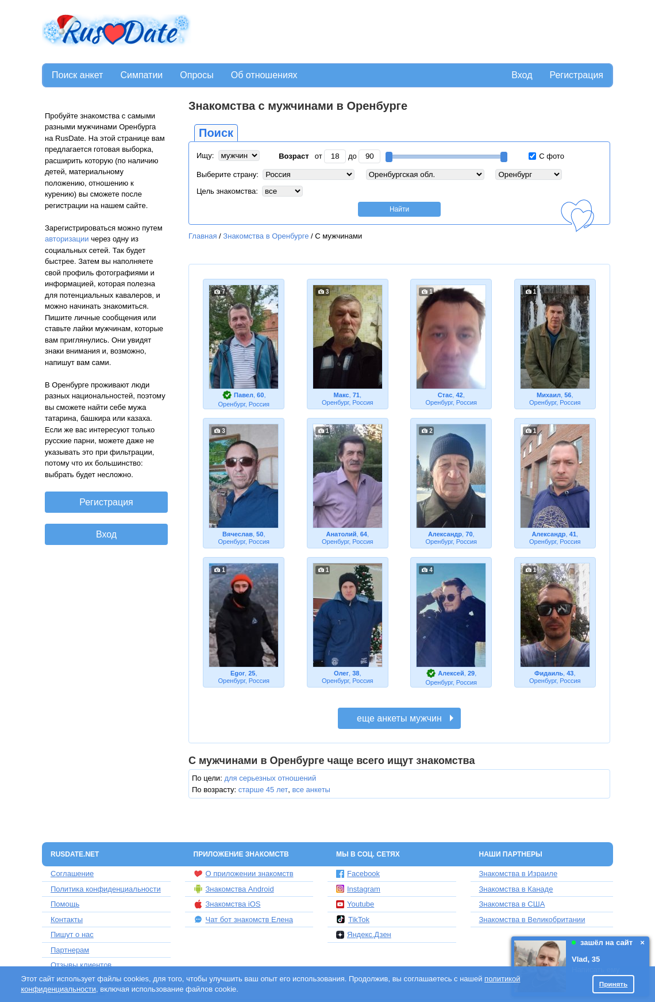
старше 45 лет (263, 789)
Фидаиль (548, 673)
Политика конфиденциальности (106, 889)
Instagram (358, 889)
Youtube (355, 904)
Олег (341, 673)
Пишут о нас (72, 934)
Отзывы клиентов (81, 965)
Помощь (65, 904)
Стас (445, 394)
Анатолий (341, 534)
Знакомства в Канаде (516, 889)
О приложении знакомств (244, 873)
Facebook (358, 873)
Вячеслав (237, 534)
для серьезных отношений (270, 778)
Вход (521, 75)
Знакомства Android (234, 888)
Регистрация (576, 75)
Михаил (549, 394)
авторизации (67, 239)
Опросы (196, 75)
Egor (237, 673)
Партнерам (70, 950)
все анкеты (311, 789)
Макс (341, 394)
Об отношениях (264, 75)
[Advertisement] (403, 32)
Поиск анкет (77, 75)
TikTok (352, 919)
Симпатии (141, 75)
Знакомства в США (512, 904)
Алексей (451, 673)
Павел (243, 394)
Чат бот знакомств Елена (243, 919)
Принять (613, 984)
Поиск (216, 132)
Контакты (67, 919)
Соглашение (72, 873)
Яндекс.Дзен (363, 934)
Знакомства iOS (227, 904)
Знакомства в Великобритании (532, 919)
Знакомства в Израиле (518, 873)
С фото (546, 156)
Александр (445, 534)
